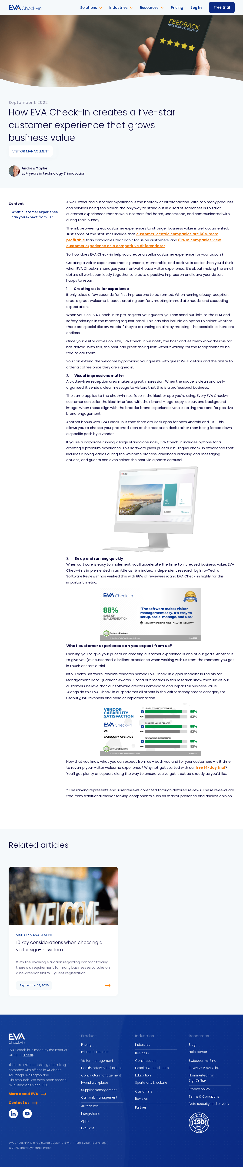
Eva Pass (87, 1128)
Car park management (99, 1097)
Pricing (86, 1044)
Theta (28, 1055)
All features (90, 1106)
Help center (198, 1052)
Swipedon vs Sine (202, 1061)
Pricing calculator (95, 1052)
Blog (192, 1044)
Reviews (141, 1098)
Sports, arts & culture (151, 1082)
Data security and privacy (209, 1104)
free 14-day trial (210, 767)
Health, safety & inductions (101, 1068)
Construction (145, 1061)
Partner (140, 1107)
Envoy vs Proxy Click (204, 1068)
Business (142, 1053)
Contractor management (101, 1075)
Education (143, 1075)
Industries (142, 1044)
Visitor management (97, 1061)
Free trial (222, 7)
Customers (143, 1091)
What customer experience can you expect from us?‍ (34, 214)
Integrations (90, 1113)
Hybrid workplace (94, 1082)
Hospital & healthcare (152, 1068)
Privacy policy (199, 1089)
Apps (85, 1121)
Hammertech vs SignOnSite (201, 1078)
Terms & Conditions (204, 1096)
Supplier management (99, 1090)
